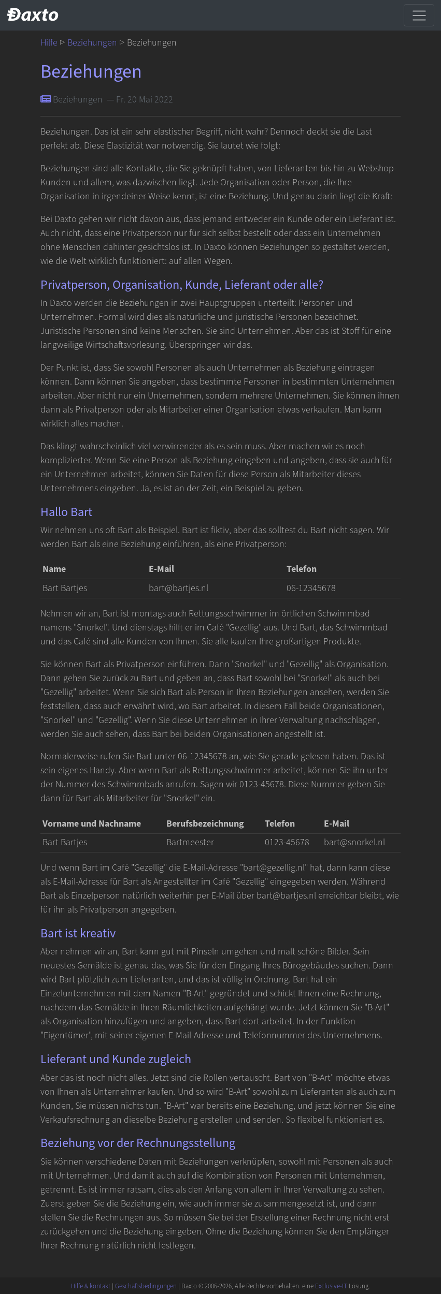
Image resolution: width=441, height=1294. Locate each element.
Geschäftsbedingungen (146, 1286)
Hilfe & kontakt (90, 1286)
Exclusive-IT (331, 1286)
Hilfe (49, 42)
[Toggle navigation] (419, 15)
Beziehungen (92, 42)
